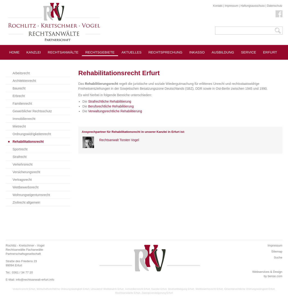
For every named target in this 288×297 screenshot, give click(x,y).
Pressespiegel (136, 63)
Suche (278, 257)
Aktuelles (132, 52)
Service (248, 52)
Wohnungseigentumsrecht (31, 195)
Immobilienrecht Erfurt (137, 289)
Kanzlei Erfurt (158, 289)
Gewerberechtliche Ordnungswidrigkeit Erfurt (249, 289)
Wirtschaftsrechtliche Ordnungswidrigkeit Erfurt (63, 289)
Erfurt (270, 52)
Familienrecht (22, 103)
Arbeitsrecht (21, 73)
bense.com (275, 276)
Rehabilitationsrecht (28, 141)
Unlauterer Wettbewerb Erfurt (107, 289)
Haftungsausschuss (252, 5)
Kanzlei (34, 52)
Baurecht (19, 88)
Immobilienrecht (24, 119)
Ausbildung (223, 52)
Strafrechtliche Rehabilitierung (109, 101)
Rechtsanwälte (63, 52)
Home (14, 52)
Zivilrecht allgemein (26, 202)
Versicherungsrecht (26, 172)
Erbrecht (19, 96)
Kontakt (218, 5)
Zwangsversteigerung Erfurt (157, 292)
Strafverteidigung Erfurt (181, 289)
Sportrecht (20, 149)
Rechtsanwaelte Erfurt (127, 292)
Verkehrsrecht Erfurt (24, 289)
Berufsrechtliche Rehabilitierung (111, 106)
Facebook (279, 13)
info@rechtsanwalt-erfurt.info (35, 279)
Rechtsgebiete (100, 52)
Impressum (231, 5)
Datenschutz (274, 5)
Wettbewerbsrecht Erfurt (209, 289)
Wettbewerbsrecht (26, 187)
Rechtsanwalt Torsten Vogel (119, 140)
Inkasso (197, 52)
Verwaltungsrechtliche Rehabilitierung (115, 111)
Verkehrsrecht (23, 164)
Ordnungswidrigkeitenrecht (32, 134)
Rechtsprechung (165, 52)
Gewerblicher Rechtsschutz (32, 111)
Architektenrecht (24, 81)
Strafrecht (20, 157)
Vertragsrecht (22, 179)
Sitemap (276, 251)
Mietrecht (19, 126)
